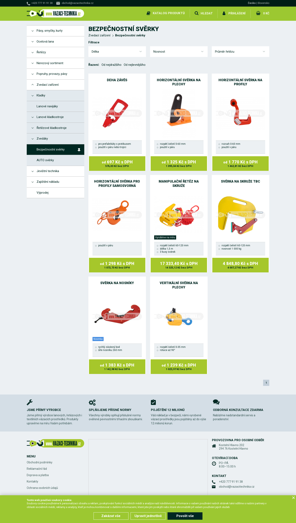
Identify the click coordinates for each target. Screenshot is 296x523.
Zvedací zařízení (99, 35)
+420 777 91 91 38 (42, 3)
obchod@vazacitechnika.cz (78, 3)
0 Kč (265, 13)
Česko (252, 3)
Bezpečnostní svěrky (130, 35)
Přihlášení (236, 13)
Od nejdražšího (111, 64)
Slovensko (263, 3)
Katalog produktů (168, 13)
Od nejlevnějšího (135, 64)
